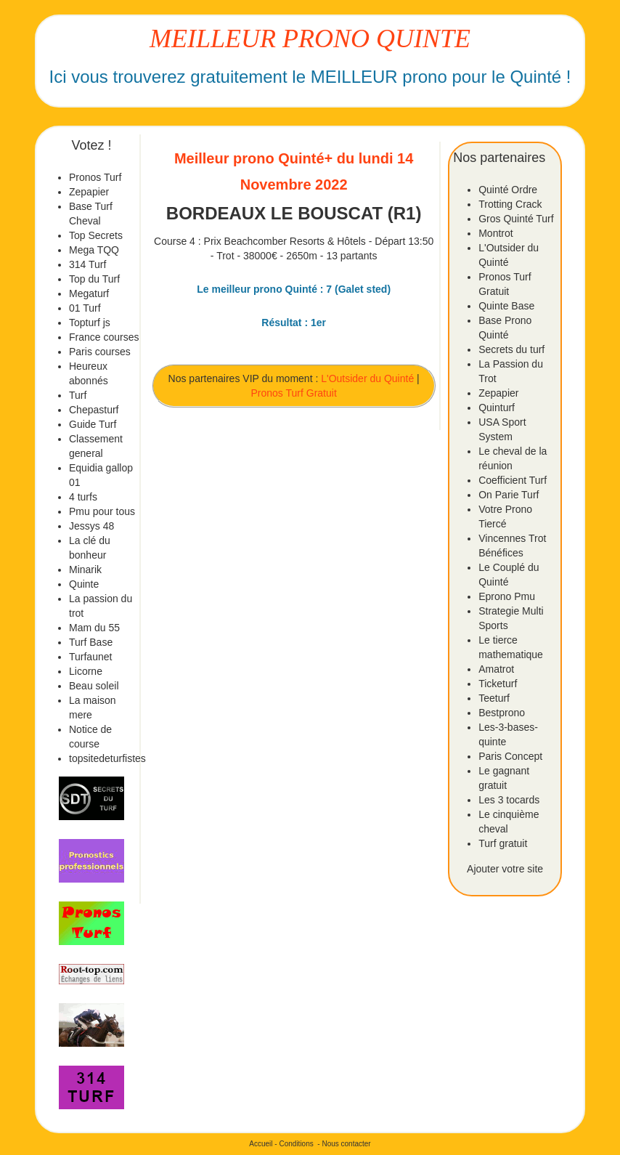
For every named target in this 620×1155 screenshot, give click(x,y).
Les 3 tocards (508, 800)
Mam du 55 (94, 627)
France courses (104, 337)
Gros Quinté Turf (515, 218)
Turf (77, 395)
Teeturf (494, 698)
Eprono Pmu (506, 596)
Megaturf (89, 293)
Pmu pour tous (102, 511)
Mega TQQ (94, 250)
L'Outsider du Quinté (367, 378)
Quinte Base (506, 306)
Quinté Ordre (507, 189)
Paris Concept (510, 756)
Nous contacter (346, 1144)
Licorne (85, 671)
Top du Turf (94, 279)
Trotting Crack (510, 204)
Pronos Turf (95, 177)
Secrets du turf (511, 349)
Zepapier (89, 192)
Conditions (296, 1144)
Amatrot (496, 669)
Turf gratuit (502, 843)
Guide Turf (92, 424)
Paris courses (100, 351)
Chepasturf (93, 410)
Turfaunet (90, 656)
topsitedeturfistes (107, 758)
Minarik (85, 569)
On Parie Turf (508, 494)
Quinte (84, 584)
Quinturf (496, 407)
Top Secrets (96, 235)
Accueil (260, 1144)
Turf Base (91, 642)
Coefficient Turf (512, 480)
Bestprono (501, 712)
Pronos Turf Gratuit (294, 393)
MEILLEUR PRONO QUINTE (310, 38)
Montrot (495, 233)
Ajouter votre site (505, 869)
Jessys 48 (91, 526)
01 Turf (85, 308)
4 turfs (83, 497)
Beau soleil (94, 686)
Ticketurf (497, 683)
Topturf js (89, 322)
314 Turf (87, 264)
